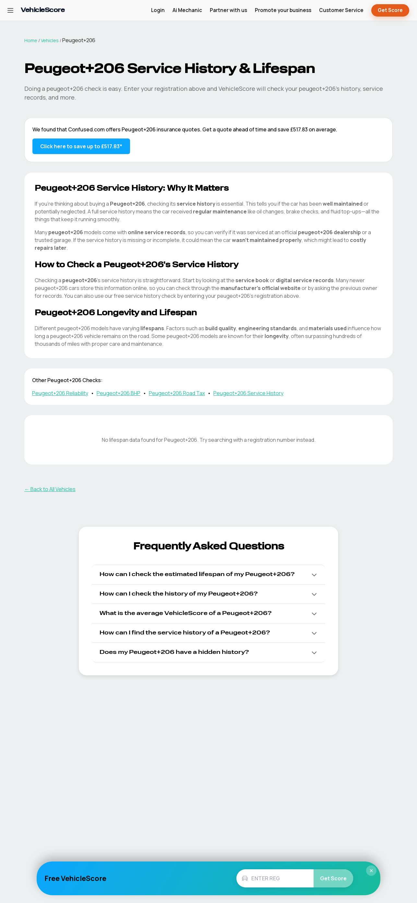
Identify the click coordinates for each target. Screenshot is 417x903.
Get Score (390, 10)
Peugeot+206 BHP (118, 393)
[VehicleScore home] (43, 11)
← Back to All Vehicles (50, 489)
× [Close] (371, 870)
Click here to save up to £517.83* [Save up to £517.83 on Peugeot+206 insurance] (81, 146)
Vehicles (50, 40)
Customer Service (341, 10)
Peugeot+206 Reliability (60, 393)
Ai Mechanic (187, 10)
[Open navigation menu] (10, 10)
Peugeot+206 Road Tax (177, 393)
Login (158, 10)
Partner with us (228, 10)
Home (30, 40)
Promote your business (283, 10)
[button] (208, 574)
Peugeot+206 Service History (248, 393)
